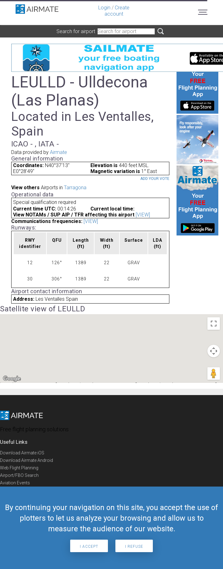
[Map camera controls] (213, 351)
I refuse (134, 546)
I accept (89, 546)
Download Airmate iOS (22, 452)
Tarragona (75, 187)
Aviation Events (15, 482)
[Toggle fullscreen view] (213, 323)
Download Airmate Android (26, 460)
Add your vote (154, 178)
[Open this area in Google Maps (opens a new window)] (12, 379)
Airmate (58, 152)
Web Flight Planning (19, 467)
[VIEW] (143, 215)
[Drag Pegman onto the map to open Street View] (213, 373)
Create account (116, 11)
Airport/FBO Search (19, 475)
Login (104, 8)
